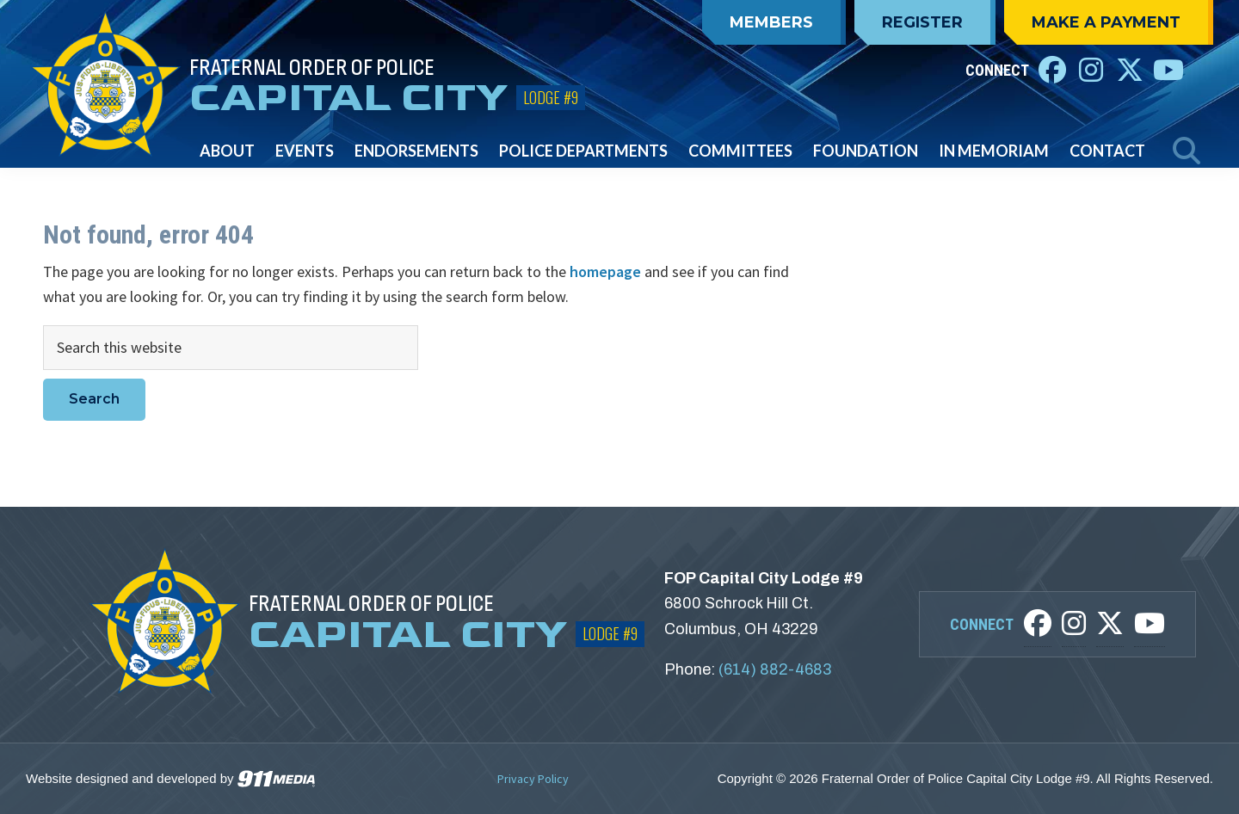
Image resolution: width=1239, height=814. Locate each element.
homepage (605, 271)
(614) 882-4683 (774, 669)
